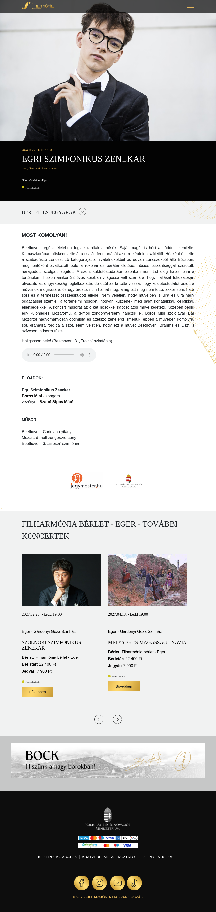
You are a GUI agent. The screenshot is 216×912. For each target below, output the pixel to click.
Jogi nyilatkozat (157, 857)
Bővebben (37, 692)
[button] (190, 6)
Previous (98, 719)
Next (117, 719)
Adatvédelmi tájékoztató (108, 857)
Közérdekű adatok (57, 857)
